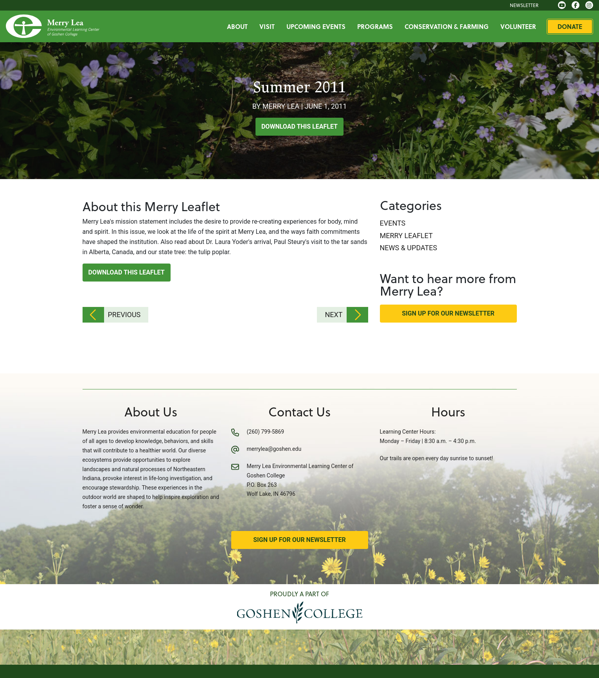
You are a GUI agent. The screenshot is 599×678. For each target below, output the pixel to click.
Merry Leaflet (406, 235)
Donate (570, 26)
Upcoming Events (315, 26)
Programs (375, 26)
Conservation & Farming (447, 26)
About (237, 26)
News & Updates (408, 248)
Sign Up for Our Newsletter (448, 313)
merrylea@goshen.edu (274, 449)
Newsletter (524, 5)
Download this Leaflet (299, 126)
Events (393, 223)
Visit (267, 26)
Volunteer (518, 26)
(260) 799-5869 (265, 432)
